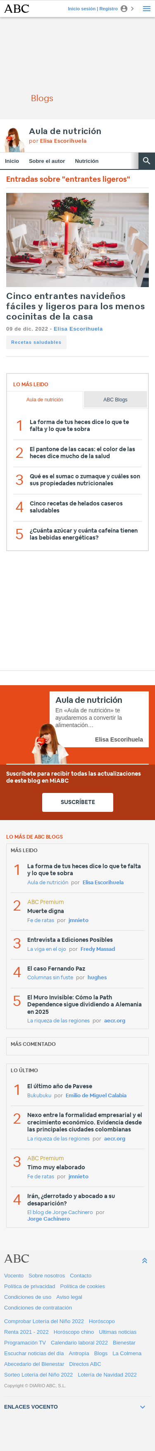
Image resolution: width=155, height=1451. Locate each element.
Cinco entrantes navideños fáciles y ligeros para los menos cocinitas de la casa (75, 306)
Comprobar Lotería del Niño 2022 (44, 1321)
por (58, 141)
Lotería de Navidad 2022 (107, 1375)
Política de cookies (82, 1286)
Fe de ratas (40, 920)
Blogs (101, 1353)
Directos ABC (85, 1364)
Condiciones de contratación (38, 1308)
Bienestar (124, 1343)
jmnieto (78, 920)
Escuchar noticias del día (34, 1353)
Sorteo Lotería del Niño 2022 (38, 1375)
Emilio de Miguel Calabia (96, 1096)
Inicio (12, 161)
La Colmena (126, 1353)
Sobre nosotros (47, 1276)
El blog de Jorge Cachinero (60, 1212)
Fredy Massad (98, 949)
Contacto (80, 1276)
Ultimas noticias (117, 1332)
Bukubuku (39, 1096)
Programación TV (25, 1343)
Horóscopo (102, 1321)
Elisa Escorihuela (78, 329)
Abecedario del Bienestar (34, 1364)
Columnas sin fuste (50, 977)
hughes (97, 977)
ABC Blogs (115, 400)
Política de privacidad (29, 1286)
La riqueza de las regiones (58, 1021)
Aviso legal (69, 1297)
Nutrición (86, 161)
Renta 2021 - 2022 (26, 1332)
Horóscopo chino (74, 1332)
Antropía (79, 1353)
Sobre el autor (47, 161)
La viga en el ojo (46, 949)
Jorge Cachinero (48, 1219)
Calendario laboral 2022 (79, 1343)
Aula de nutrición (65, 131)
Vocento (14, 1276)
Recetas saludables (36, 342)
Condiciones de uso (27, 1297)
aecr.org (114, 1021)
